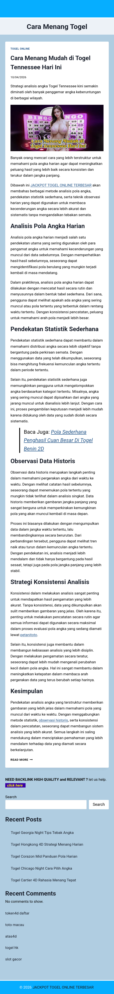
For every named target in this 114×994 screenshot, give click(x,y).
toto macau (14, 925)
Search (11, 797)
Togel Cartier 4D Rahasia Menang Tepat (43, 880)
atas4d (11, 936)
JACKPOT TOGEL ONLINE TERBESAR (64, 987)
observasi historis (53, 720)
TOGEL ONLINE (20, 48)
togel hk (11, 947)
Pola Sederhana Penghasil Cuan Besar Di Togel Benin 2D (58, 440)
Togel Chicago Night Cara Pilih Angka (41, 868)
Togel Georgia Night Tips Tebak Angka (42, 832)
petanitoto (28, 635)
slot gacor (13, 959)
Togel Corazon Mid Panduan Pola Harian (44, 856)
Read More (21, 759)
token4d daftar (17, 913)
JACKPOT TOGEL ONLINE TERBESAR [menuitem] (61, 185)
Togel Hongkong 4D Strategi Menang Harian (47, 844)
